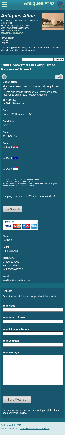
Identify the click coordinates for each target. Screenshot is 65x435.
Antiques (39, 3)
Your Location (11, 340)
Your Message (11, 352)
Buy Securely (12, 208)
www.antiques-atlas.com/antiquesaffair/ (12, 31)
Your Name (9, 305)
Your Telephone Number (17, 329)
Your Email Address (14, 317)
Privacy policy (18, 418)
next (61, 76)
